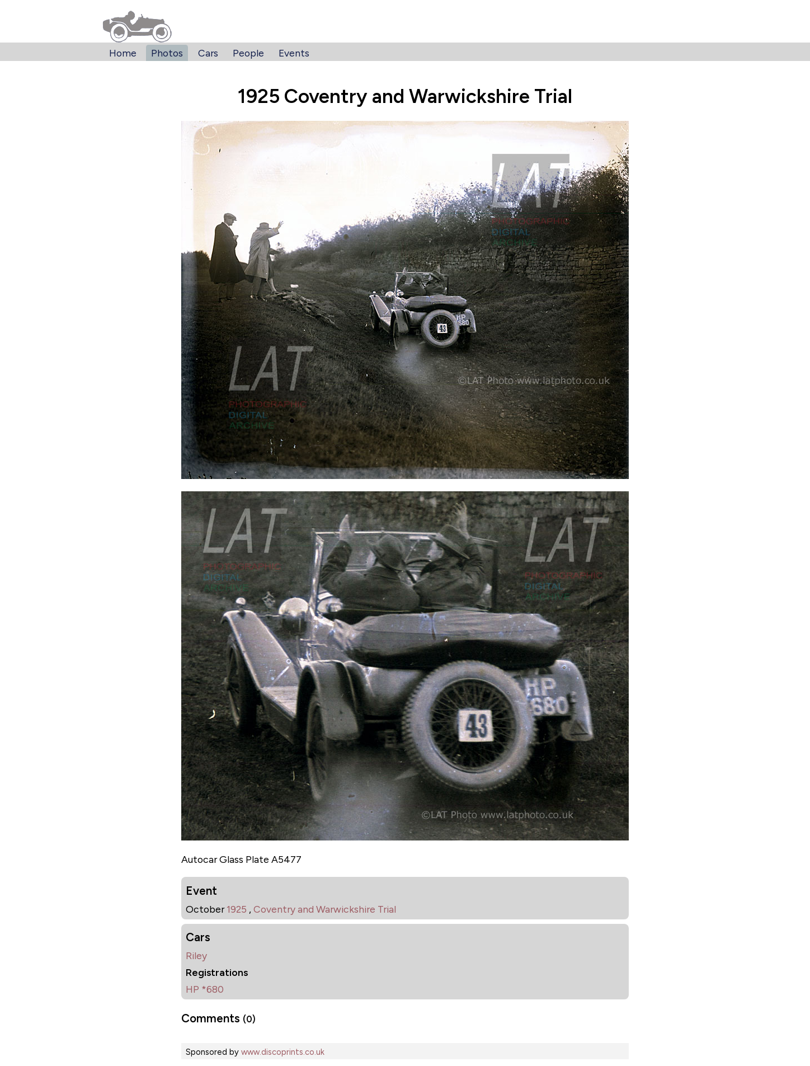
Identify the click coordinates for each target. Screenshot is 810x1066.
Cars (208, 53)
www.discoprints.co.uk (282, 1052)
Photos (167, 53)
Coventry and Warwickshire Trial (324, 909)
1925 (237, 909)
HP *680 (205, 989)
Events (294, 53)
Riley (196, 955)
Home (122, 53)
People (248, 53)
